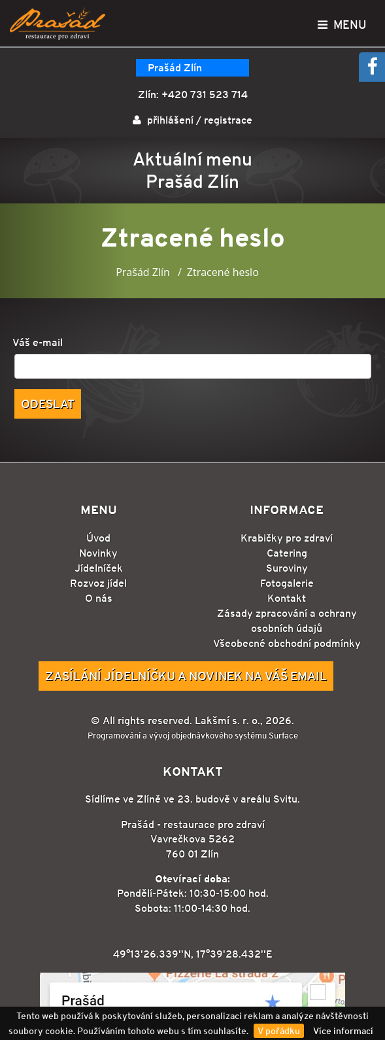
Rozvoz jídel (98, 583)
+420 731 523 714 (204, 94)
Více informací (343, 1031)
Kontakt (286, 598)
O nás (98, 598)
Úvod (98, 538)
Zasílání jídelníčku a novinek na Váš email (186, 676)
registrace (228, 120)
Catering (287, 553)
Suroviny (287, 568)
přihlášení (170, 120)
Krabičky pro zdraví (287, 538)
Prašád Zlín (175, 68)
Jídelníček (99, 568)
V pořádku (279, 1031)
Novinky (98, 553)
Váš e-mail (37, 342)
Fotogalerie (287, 583)
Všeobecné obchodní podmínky (287, 643)
